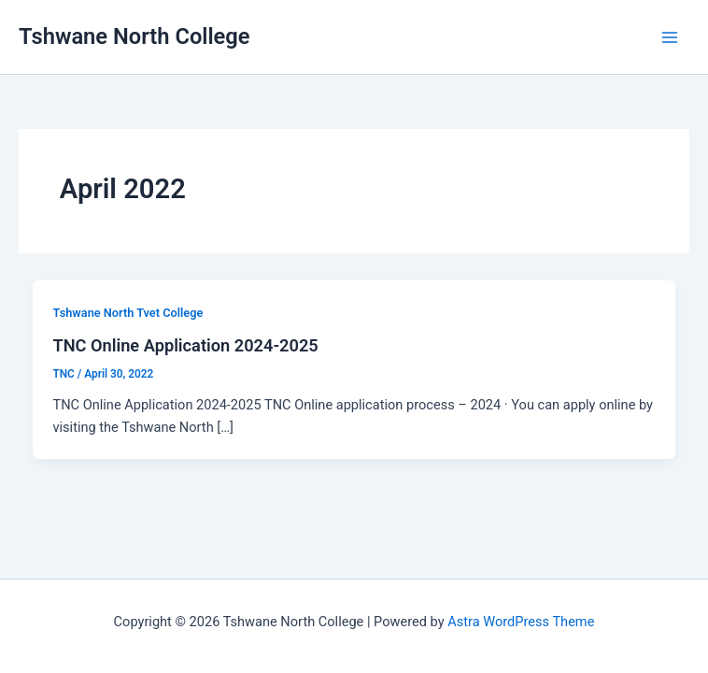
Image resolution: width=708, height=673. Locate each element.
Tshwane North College (134, 36)
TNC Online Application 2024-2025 (185, 345)
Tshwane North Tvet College (127, 313)
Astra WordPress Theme (520, 621)
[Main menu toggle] (669, 37)
